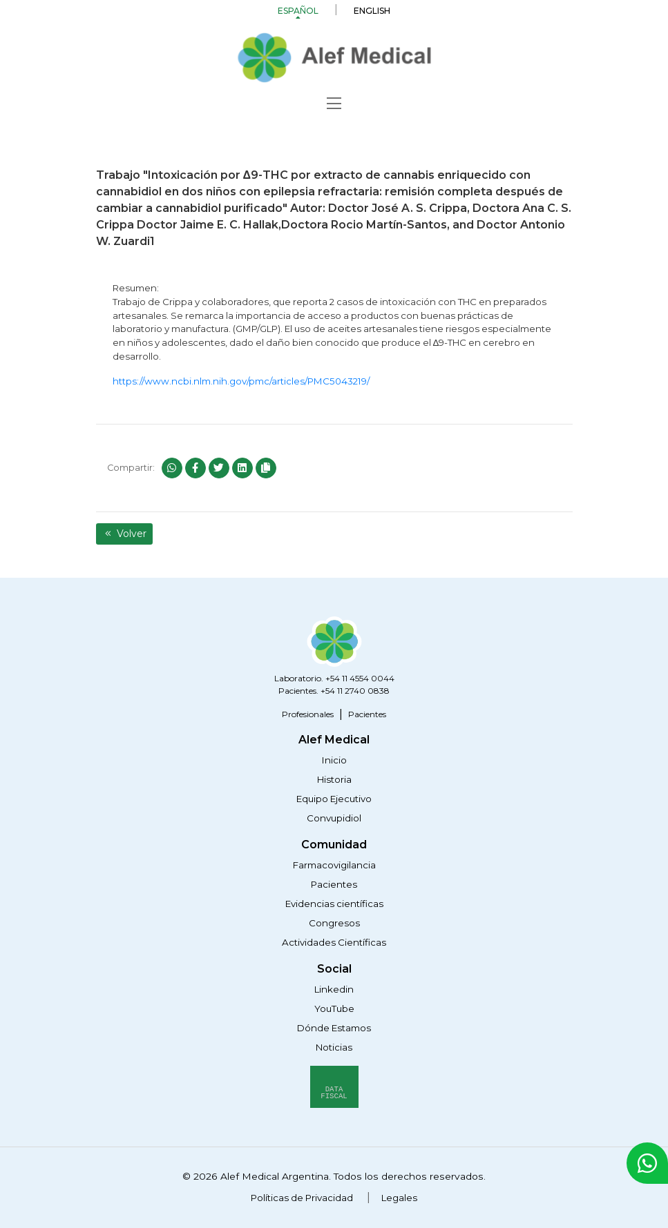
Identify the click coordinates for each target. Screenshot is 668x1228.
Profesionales (308, 714)
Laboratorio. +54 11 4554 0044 (334, 678)
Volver (124, 533)
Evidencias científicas (334, 903)
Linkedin (334, 989)
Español (298, 11)
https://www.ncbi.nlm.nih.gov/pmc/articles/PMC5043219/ (241, 381)
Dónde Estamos (334, 1027)
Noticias (334, 1047)
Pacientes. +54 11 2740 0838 (334, 690)
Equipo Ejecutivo (334, 798)
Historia (334, 779)
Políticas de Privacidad (302, 1197)
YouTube (334, 1008)
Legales (399, 1197)
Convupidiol (334, 817)
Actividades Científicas (334, 942)
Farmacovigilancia (334, 864)
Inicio (334, 760)
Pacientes (367, 714)
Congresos (334, 922)
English (372, 11)
